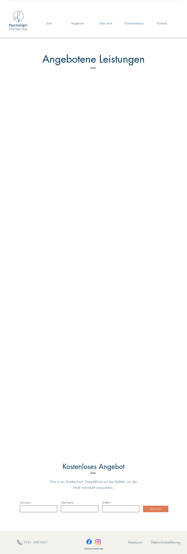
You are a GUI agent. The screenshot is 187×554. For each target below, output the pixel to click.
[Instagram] (98, 541)
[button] (77, 23)
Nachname (67, 502)
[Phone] (19, 542)
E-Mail (105, 502)
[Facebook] (89, 541)
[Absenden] (155, 509)
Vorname (25, 502)
